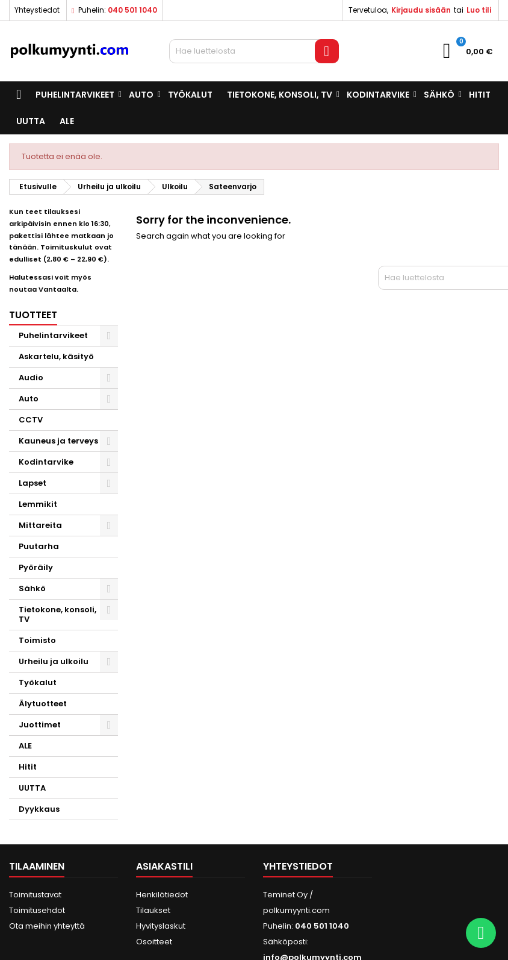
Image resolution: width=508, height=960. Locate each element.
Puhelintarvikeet (75, 95)
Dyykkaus (39, 809)
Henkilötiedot (162, 894)
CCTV (31, 419)
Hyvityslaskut (160, 926)
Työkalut (190, 95)
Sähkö (439, 95)
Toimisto (37, 640)
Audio (31, 377)
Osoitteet (154, 941)
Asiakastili (164, 866)
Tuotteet (33, 315)
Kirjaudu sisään (421, 10)
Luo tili (478, 10)
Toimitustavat (35, 894)
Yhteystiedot (37, 10)
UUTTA (30, 121)
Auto (141, 95)
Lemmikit (38, 504)
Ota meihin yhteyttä (47, 926)
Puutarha (39, 546)
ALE (67, 121)
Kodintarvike (378, 95)
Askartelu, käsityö (56, 356)
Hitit (480, 95)
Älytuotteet (43, 703)
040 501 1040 (132, 10)
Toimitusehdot (37, 910)
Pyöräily (36, 567)
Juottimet (40, 724)
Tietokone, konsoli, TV (279, 95)
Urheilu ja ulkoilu (53, 661)
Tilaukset (153, 910)
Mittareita (40, 525)
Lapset (32, 483)
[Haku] (253, 51)
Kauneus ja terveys (58, 441)
